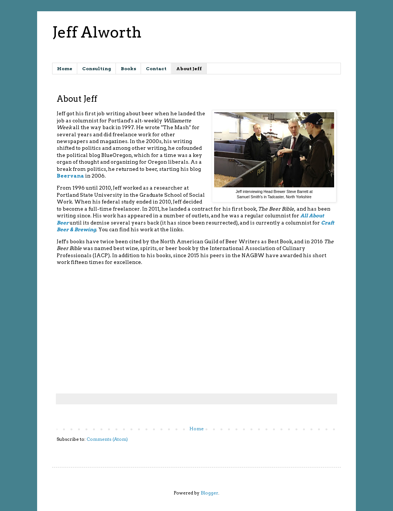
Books (128, 68)
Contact (156, 68)
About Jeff (189, 68)
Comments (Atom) (107, 439)
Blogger (209, 493)
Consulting (96, 68)
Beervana (70, 176)
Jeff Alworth (96, 32)
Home (64, 68)
